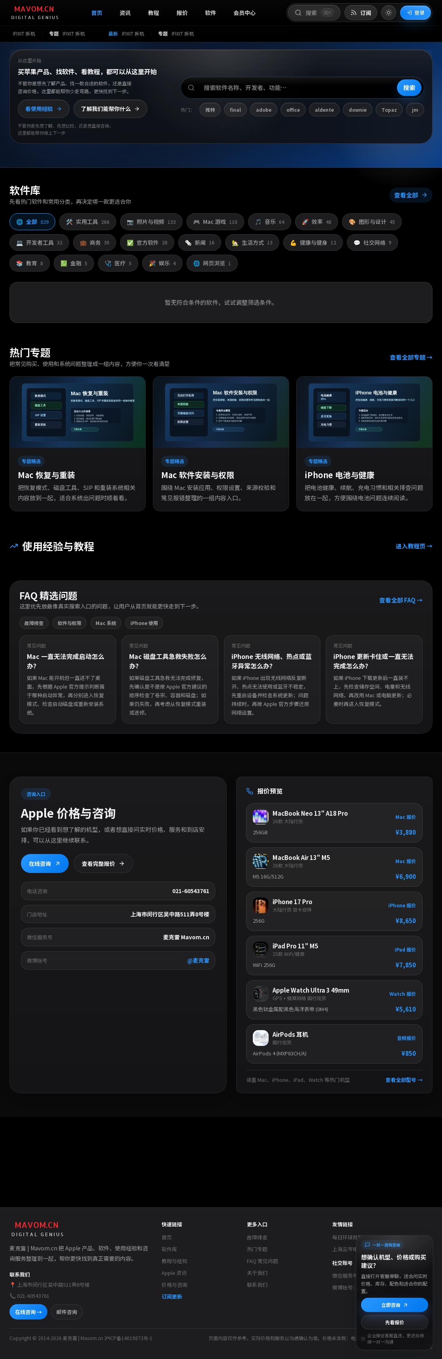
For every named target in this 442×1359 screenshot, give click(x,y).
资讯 (125, 13)
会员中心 (244, 13)
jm (415, 109)
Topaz (389, 109)
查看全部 (411, 194)
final (235, 109)
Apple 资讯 (174, 1272)
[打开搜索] (314, 13)
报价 (182, 13)
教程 (153, 13)
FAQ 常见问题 (262, 1261)
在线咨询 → (28, 1312)
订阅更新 (172, 1296)
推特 (210, 109)
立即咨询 (394, 1304)
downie (358, 109)
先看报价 (394, 1322)
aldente (324, 109)
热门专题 (257, 1249)
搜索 (409, 87)
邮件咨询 (66, 1312)
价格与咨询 (174, 1284)
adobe (263, 109)
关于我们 (257, 1272)
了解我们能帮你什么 (110, 109)
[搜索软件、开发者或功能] (302, 88)
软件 (210, 13)
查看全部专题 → (411, 357)
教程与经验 (174, 1261)
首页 (96, 13)
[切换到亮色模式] (388, 12)
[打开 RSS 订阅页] (360, 13)
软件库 (169, 1249)
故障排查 (257, 1237)
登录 (415, 12)
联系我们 (257, 1284)
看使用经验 (43, 109)
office (293, 109)
